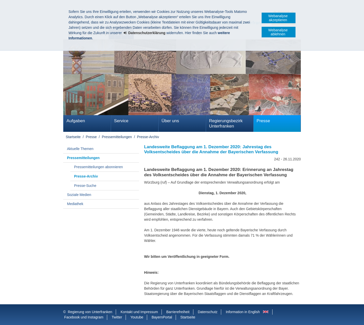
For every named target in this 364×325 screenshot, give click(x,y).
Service (121, 120)
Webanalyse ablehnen (278, 32)
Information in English (243, 312)
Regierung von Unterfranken (90, 312)
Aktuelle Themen (80, 149)
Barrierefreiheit (178, 312)
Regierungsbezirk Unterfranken (226, 123)
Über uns (170, 120)
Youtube (136, 317)
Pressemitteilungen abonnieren (98, 167)
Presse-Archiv (148, 137)
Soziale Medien (79, 195)
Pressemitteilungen (117, 137)
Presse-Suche (85, 186)
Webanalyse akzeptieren (278, 18)
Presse (263, 120)
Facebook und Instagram (83, 317)
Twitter (117, 317)
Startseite (73, 137)
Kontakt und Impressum (139, 312)
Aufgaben (75, 120)
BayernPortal (162, 317)
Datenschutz (207, 312)
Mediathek (75, 204)
